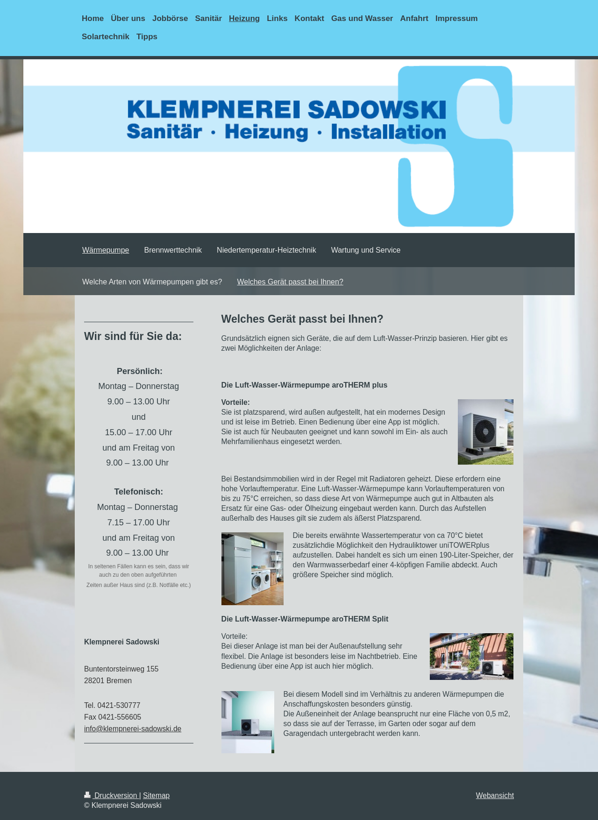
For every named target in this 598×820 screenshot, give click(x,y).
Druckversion (111, 795)
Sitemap (156, 795)
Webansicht (495, 795)
